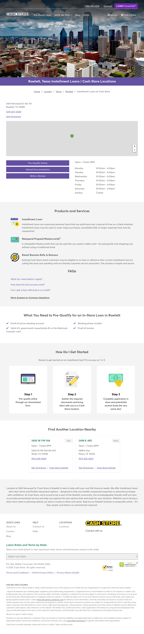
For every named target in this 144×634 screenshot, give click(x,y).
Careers (10, 531)
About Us (11, 526)
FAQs (86, 15)
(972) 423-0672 (86, 458)
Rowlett (69, 91)
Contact (108, 6)
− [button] (134, 150)
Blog (78, 15)
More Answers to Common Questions (30, 297)
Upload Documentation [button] (38, 169)
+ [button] (134, 146)
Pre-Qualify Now (42, 15)
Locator (48, 91)
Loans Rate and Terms (76, 621)
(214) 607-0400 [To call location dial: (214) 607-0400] (13, 111)
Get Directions (38, 467)
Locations (64, 526)
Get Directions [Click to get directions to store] (13, 116)
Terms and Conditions (17, 572)
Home (37, 91)
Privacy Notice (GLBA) (68, 572)
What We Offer (62, 15)
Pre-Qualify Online (37, 163)
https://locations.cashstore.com (50, 599)
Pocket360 (126, 5)
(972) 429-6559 (38, 458)
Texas (59, 91)
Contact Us (38, 526)
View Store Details (58, 467)
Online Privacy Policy (42, 572)
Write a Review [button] (37, 176)
